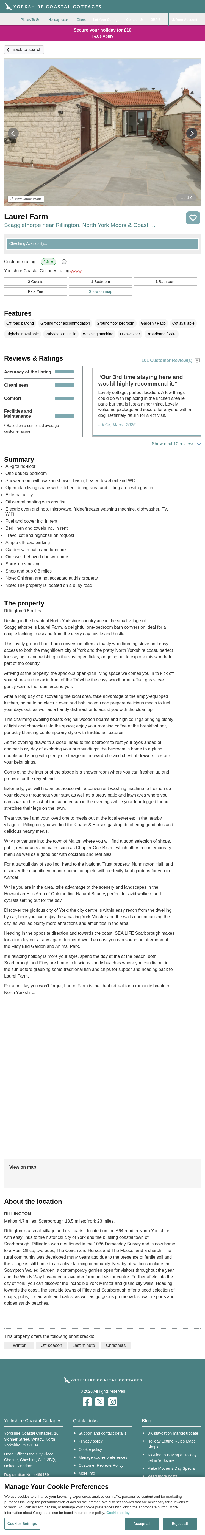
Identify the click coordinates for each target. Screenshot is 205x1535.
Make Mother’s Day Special (171, 1468)
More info (87, 1473)
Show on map (100, 291)
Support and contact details (102, 1433)
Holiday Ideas (59, 20)
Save (193, 217)
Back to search (26, 49)
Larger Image (25, 198)
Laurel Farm (26, 216)
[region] (102, 1506)
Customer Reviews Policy (101, 1465)
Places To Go (30, 20)
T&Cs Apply (102, 36)
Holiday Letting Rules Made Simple (171, 1444)
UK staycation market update (172, 1433)
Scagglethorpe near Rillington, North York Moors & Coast (80, 225)
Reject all (180, 1524)
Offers (81, 20)
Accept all (142, 1524)
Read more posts (162, 1476)
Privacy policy (91, 1441)
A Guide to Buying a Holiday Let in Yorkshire (171, 1458)
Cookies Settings (22, 1524)
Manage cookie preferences (103, 1457)
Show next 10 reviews (173, 443)
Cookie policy (90, 1449)
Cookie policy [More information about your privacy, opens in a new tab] (118, 1513)
